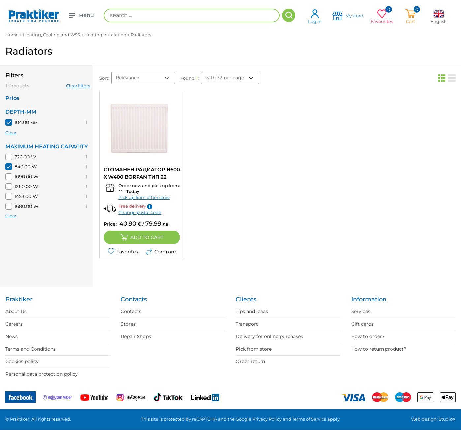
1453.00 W (26, 196)
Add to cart (141, 237)
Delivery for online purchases (269, 336)
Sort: (104, 78)
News (11, 336)
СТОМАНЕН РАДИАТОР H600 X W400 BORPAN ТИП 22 (142, 173)
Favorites (123, 251)
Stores (128, 324)
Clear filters (78, 85)
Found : (189, 78)
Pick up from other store (144, 197)
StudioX (447, 419)
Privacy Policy (267, 419)
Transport (247, 324)
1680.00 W (27, 206)
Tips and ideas (252, 311)
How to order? (367, 336)
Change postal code (139, 212)
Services (360, 311)
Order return (250, 361)
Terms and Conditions (30, 349)
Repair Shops (136, 336)
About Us (16, 311)
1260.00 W (26, 186)
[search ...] (192, 15)
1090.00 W (27, 177)
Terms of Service (309, 419)
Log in (315, 16)
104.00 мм (26, 122)
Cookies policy (22, 361)
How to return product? (378, 349)
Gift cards (362, 324)
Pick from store (254, 349)
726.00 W (25, 157)
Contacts (131, 311)
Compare (161, 251)
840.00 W (26, 167)
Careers (14, 324)
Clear (10, 132)
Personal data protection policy (41, 374)
